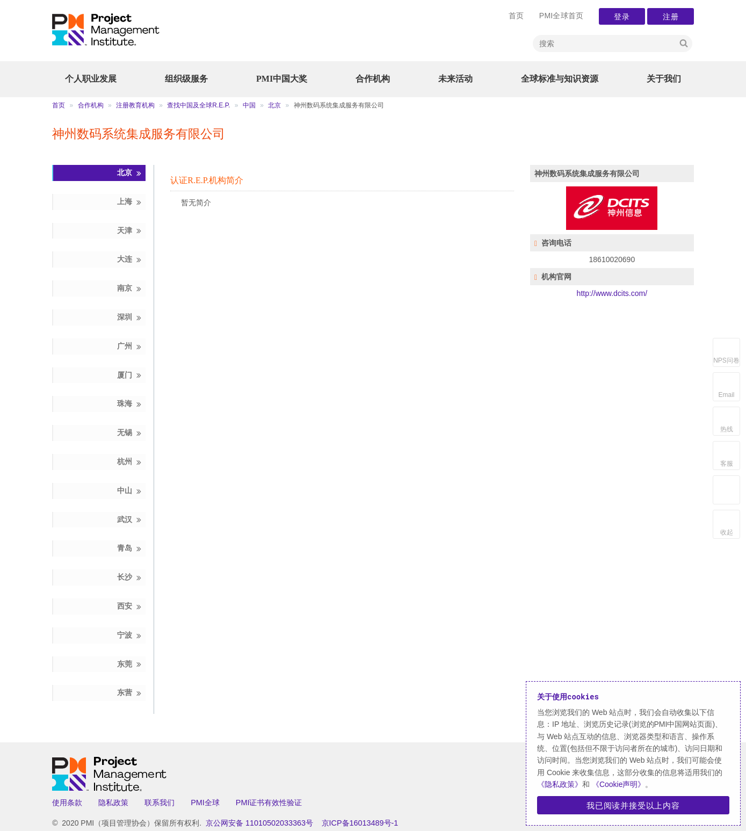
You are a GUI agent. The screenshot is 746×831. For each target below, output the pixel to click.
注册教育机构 (135, 105)
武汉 (130, 519)
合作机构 (91, 105)
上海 (130, 201)
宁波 (130, 635)
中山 (130, 490)
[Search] (604, 43)
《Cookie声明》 (617, 784)
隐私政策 (113, 802)
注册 (670, 16)
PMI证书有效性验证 (269, 802)
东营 (130, 692)
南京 (130, 288)
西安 (130, 606)
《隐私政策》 (559, 784)
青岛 (130, 548)
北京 (274, 105)
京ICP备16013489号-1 (360, 823)
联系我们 (159, 802)
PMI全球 (205, 802)
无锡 (130, 432)
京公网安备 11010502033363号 (259, 823)
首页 (58, 105)
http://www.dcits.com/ (612, 293)
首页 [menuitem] (516, 15)
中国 (249, 105)
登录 (622, 16)
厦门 (130, 375)
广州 (130, 346)
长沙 (130, 577)
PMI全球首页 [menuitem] (561, 15)
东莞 (130, 664)
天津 (130, 230)
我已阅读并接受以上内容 (633, 805)
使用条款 (67, 802)
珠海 (130, 403)
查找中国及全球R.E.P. (198, 105)
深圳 (130, 317)
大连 (130, 259)
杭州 (130, 461)
